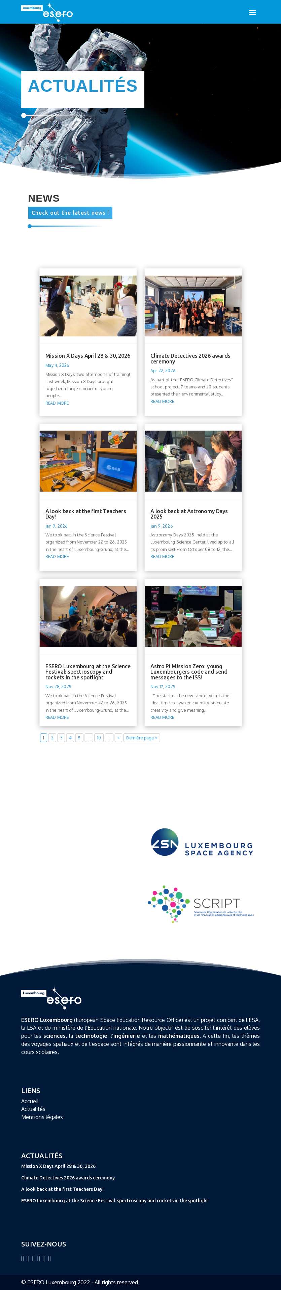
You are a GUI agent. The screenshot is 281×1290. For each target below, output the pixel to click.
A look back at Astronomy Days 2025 (189, 513)
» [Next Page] (118, 737)
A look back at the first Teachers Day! (85, 513)
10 (99, 737)
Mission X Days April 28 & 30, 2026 (87, 356)
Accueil (30, 1101)
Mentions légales (42, 1117)
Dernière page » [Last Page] (141, 737)
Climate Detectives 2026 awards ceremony (190, 358)
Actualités (33, 1109)
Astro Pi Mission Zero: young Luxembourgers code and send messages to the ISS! (188, 671)
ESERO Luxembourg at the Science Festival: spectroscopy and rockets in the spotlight (88, 671)
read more (57, 402)
